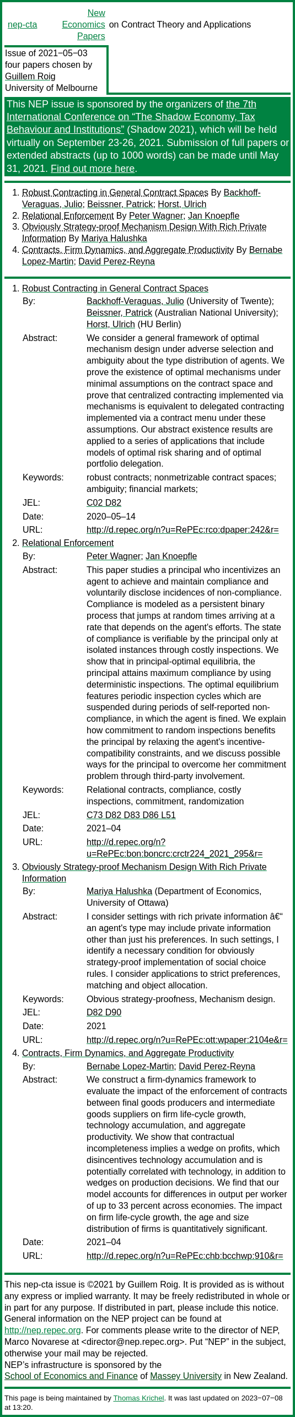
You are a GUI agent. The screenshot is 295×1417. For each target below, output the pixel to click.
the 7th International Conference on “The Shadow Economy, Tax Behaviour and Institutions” (131, 117)
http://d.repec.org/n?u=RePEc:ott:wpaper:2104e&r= (187, 1040)
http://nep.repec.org (42, 1330)
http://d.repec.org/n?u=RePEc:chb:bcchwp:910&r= (185, 1256)
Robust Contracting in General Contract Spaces (115, 192)
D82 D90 (104, 1012)
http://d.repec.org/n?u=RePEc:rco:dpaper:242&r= (183, 529)
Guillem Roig (30, 76)
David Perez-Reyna (116, 261)
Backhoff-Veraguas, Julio (135, 301)
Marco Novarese (36, 1341)
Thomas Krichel (138, 1398)
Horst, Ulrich (182, 204)
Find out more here (93, 168)
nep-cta (22, 24)
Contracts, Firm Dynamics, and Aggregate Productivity (128, 250)
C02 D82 (104, 502)
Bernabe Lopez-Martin (130, 1066)
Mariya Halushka (114, 238)
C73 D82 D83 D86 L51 (131, 815)
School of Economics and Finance (71, 1376)
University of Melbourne (51, 88)
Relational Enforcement (68, 215)
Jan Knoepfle (213, 215)
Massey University (186, 1376)
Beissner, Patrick (120, 204)
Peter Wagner (156, 215)
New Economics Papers (83, 24)
